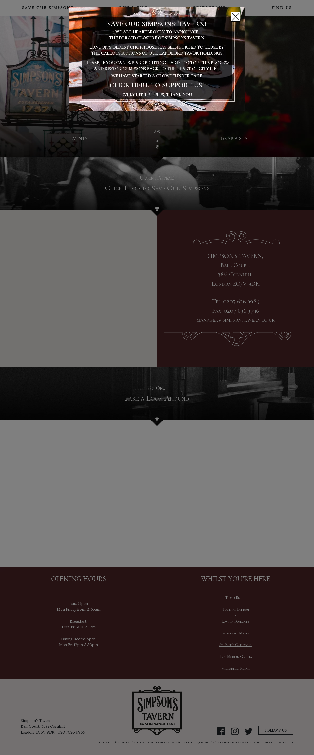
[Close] (235, 17)
